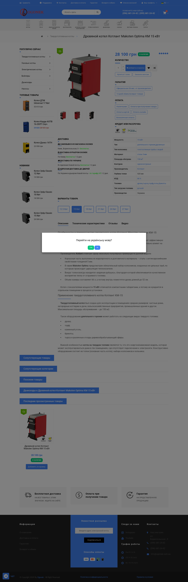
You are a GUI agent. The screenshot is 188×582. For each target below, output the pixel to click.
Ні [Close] (97, 247)
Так (91, 247)
